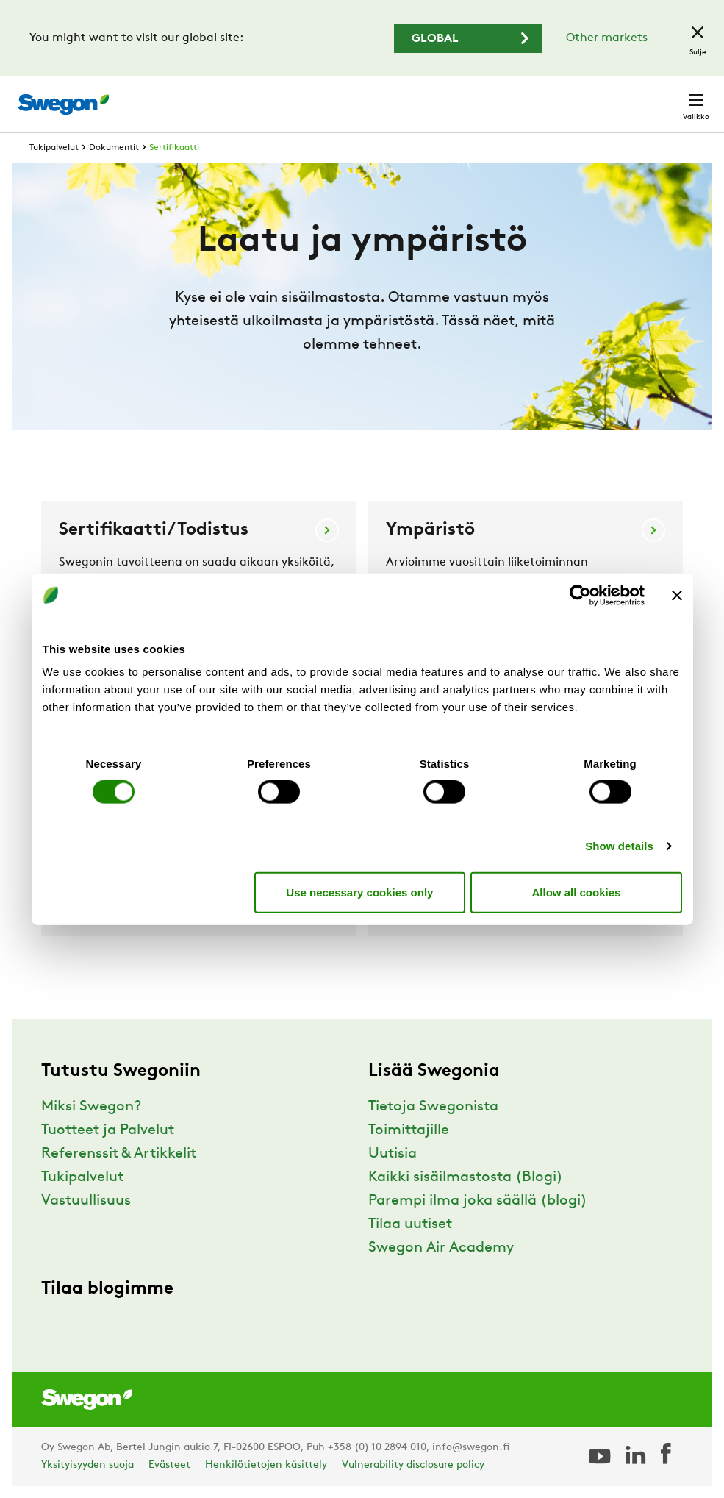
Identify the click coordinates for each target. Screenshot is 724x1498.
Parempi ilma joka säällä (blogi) (477, 1201)
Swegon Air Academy (441, 1248)
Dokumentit (114, 147)
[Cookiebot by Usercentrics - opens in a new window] (580, 595)
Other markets (607, 38)
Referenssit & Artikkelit (118, 1153)
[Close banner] (677, 595)
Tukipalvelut (54, 147)
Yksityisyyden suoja (87, 1465)
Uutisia (392, 1153)
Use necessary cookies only (359, 891)
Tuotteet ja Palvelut (107, 1130)
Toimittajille (408, 1130)
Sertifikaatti (174, 147)
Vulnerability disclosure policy (413, 1465)
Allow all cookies (576, 891)
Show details (619, 846)
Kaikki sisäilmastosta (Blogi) (465, 1177)
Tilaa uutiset (410, 1224)
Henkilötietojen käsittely (266, 1465)
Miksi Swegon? (91, 1106)
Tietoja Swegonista (433, 1106)
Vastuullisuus (86, 1201)
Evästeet (169, 1465)
